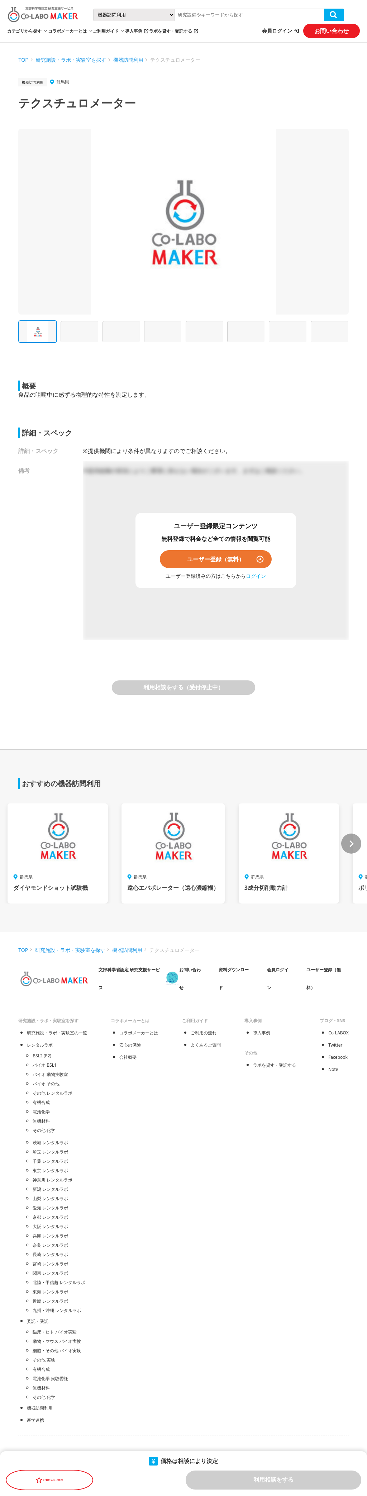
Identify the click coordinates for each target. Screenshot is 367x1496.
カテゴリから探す (24, 31)
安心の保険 (130, 1045)
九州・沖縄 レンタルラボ (57, 1310)
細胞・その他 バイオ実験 (57, 1351)
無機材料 (41, 1121)
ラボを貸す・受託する (170, 31)
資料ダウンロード (234, 979)
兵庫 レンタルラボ (50, 1236)
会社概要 (128, 1057)
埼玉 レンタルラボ (50, 1152)
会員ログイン (277, 30)
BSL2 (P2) (42, 1056)
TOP (23, 60)
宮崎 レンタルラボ (50, 1264)
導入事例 (133, 31)
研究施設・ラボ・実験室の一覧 (57, 1033)
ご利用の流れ (203, 1033)
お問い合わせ (331, 31)
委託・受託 (37, 1321)
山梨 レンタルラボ (50, 1198)
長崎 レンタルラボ (50, 1254)
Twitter (335, 1045)
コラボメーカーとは (138, 1033)
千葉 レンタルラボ (50, 1161)
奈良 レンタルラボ (50, 1245)
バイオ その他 (46, 1084)
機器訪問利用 (128, 60)
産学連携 (35, 1420)
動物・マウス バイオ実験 (57, 1341)
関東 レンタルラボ (50, 1273)
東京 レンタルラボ (50, 1170)
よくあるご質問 (206, 1045)
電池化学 (41, 1112)
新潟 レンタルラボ (50, 1189)
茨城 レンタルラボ (50, 1142)
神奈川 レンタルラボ (52, 1180)
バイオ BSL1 (45, 1065)
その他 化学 (44, 1130)
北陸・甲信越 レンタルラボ (59, 1282)
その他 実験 (44, 1360)
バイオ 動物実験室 (50, 1074)
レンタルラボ (40, 1045)
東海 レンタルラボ (50, 1292)
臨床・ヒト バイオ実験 (55, 1332)
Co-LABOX (338, 1033)
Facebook (338, 1057)
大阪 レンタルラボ (50, 1226)
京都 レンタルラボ (50, 1217)
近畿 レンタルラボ (50, 1301)
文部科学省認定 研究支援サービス (129, 979)
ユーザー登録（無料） (215, 559)
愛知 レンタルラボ (50, 1208)
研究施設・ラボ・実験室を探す (71, 60)
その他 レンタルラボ (52, 1093)
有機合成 (41, 1102)
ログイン (256, 575)
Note (333, 1069)
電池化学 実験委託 (50, 1378)
